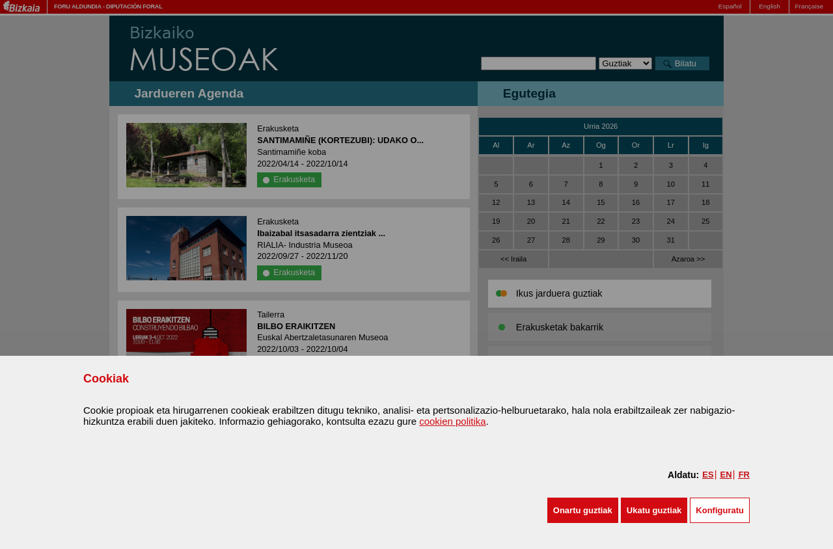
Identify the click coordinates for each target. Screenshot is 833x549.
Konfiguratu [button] (720, 510)
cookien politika (452, 421)
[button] (582, 510)
